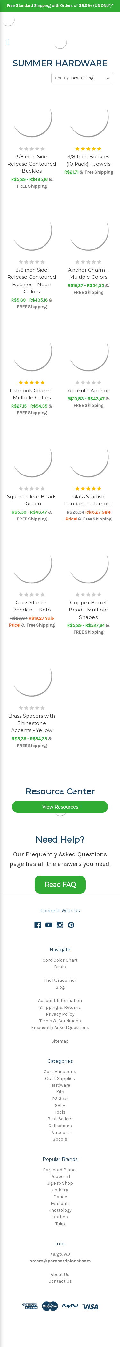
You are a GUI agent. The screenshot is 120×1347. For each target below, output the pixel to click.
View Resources (60, 807)
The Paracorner (60, 980)
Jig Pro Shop (60, 1183)
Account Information (60, 1000)
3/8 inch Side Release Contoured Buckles (31, 163)
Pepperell (60, 1176)
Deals (60, 967)
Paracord (60, 1132)
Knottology (60, 1210)
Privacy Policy (60, 1014)
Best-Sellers (60, 1119)
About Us (60, 1274)
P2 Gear (60, 1098)
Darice (60, 1196)
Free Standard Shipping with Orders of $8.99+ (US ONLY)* (60, 5)
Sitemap (60, 1041)
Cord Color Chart (60, 960)
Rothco (60, 1217)
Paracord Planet (60, 1169)
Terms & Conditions (60, 1021)
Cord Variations (60, 1071)
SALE (60, 1105)
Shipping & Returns (60, 1007)
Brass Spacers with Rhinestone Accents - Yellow (31, 723)
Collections (60, 1125)
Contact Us (60, 1281)
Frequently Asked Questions (60, 1027)
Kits (60, 1092)
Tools (60, 1112)
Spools (60, 1139)
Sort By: (62, 78)
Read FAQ (60, 885)
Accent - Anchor (88, 390)
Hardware (60, 1085)
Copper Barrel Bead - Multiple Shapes (88, 610)
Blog (60, 987)
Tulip (60, 1223)
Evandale (60, 1203)
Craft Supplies (60, 1078)
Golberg (60, 1190)
